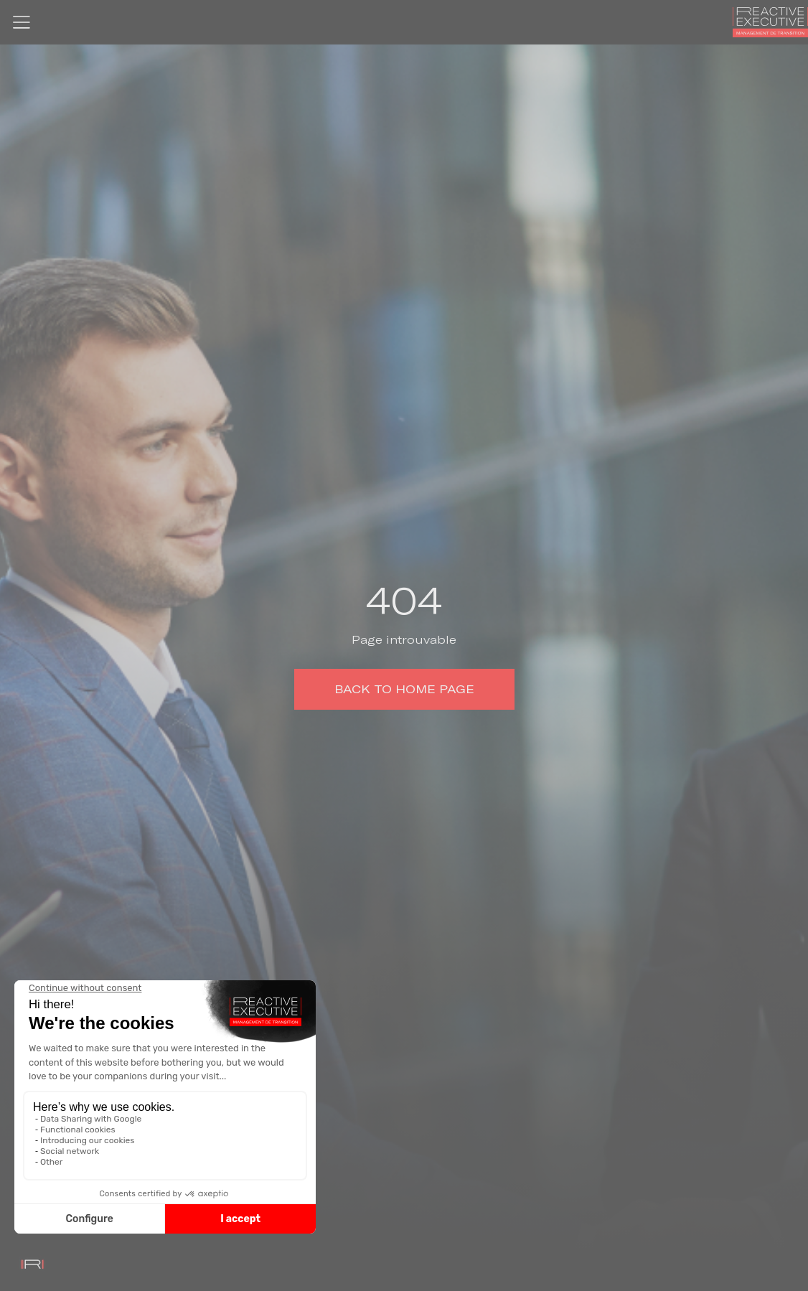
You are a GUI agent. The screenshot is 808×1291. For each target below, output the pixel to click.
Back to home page (404, 689)
